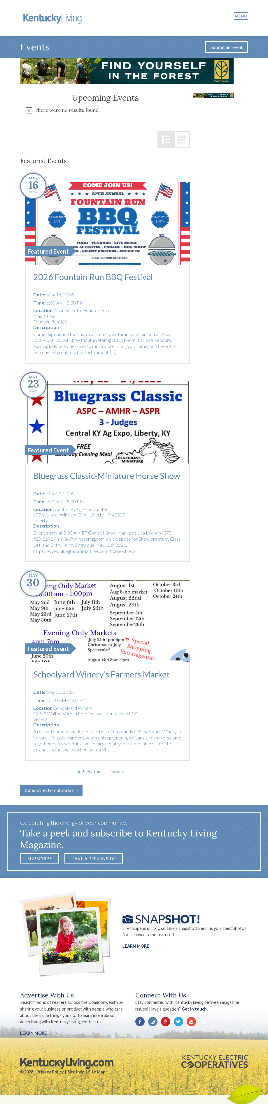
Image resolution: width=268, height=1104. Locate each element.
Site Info (76, 1072)
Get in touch (194, 1009)
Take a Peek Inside (93, 859)
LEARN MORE (33, 1034)
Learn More (135, 946)
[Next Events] (117, 772)
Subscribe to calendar (49, 791)
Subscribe (39, 859)
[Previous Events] (89, 772)
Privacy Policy (50, 1072)
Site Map (96, 1072)
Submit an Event (227, 47)
